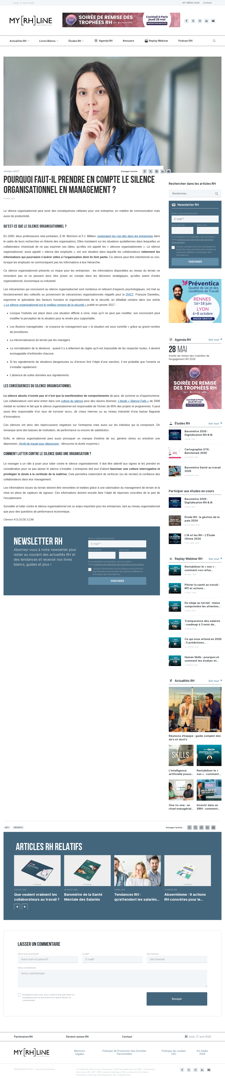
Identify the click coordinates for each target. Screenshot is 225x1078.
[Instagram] (200, 21)
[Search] (213, 41)
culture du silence (72, 401)
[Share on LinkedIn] (162, 171)
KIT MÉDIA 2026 (191, 2)
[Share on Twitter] (151, 171)
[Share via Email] (168, 171)
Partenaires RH (23, 1036)
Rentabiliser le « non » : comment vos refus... (200, 568)
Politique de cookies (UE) (174, 1052)
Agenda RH (103, 40)
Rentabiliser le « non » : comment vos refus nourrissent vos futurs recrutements (208, 772)
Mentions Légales (79, 1052)
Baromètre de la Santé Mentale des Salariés (83, 897)
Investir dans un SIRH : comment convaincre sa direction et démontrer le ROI (208, 806)
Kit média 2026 (202, 1052)
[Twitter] (193, 21)
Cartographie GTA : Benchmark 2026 (197, 451)
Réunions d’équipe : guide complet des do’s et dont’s (195, 737)
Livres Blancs (47, 40)
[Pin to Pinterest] (157, 171)
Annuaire (128, 40)
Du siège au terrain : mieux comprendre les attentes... (203, 604)
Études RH (75, 40)
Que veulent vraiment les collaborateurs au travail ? (36, 897)
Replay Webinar (156, 40)
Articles (8, 171)
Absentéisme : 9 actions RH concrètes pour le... (185, 897)
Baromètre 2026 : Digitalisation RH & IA (199, 433)
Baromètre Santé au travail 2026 (203, 469)
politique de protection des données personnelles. (119, 564)
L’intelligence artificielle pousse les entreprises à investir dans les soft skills (181, 772)
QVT (7, 827)
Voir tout (214, 339)
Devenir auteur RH (77, 1036)
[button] (17, 906)
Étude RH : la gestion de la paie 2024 (202, 518)
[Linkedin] (206, 21)
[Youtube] (213, 21)
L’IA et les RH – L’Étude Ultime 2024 (200, 536)
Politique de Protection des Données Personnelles (124, 1052)
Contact (207, 2)
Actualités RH (18, 40)
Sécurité (18, 827)
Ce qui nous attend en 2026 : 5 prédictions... (203, 640)
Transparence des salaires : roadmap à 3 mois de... (202, 622)
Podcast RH (185, 40)
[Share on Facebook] (145, 171)
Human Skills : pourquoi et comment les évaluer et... (202, 658)
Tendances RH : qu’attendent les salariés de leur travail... (135, 897)
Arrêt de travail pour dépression (39, 443)
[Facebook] (186, 21)
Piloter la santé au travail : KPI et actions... (202, 586)
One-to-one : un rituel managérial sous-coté (180, 806)
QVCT (17, 171)
